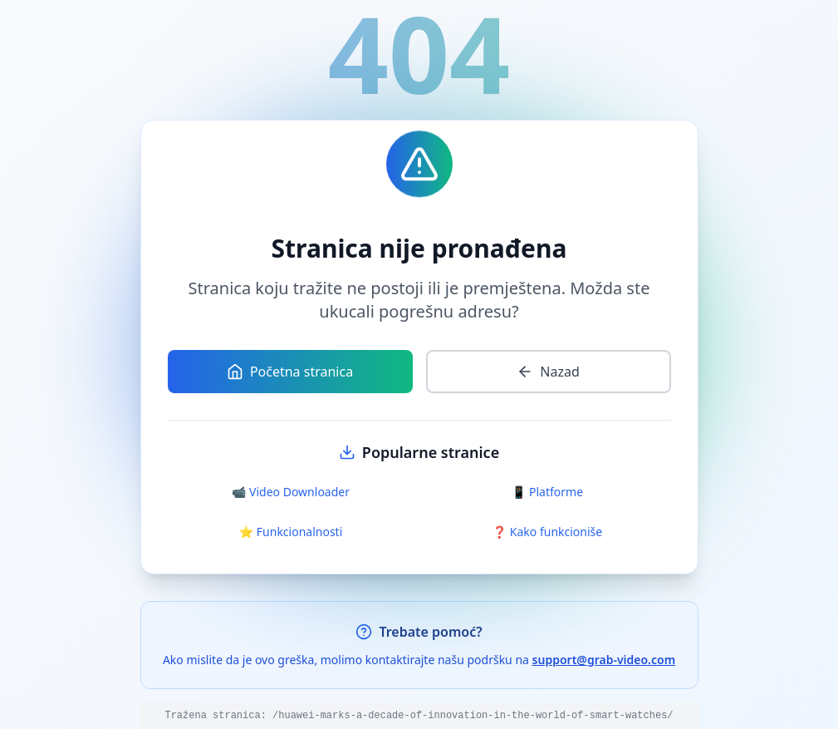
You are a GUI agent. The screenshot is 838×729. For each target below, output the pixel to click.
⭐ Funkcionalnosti (291, 531)
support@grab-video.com (604, 659)
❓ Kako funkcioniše (547, 531)
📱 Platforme (547, 492)
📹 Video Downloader (291, 492)
